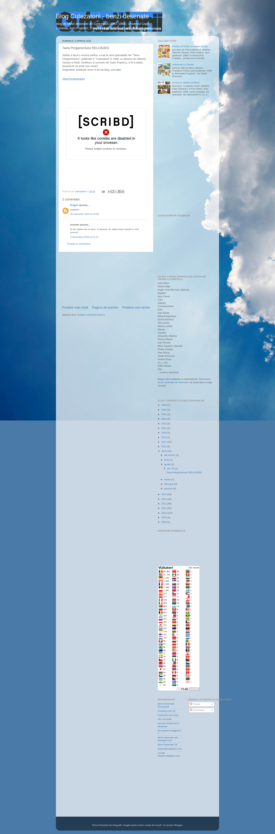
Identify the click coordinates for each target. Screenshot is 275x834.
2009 (164, 517)
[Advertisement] (106, 278)
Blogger (178, 825)
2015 (164, 451)
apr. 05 (171, 468)
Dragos (74, 205)
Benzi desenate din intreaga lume (168, 739)
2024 (164, 414)
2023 (164, 419)
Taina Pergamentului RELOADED (184, 472)
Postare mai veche (136, 307)
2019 (164, 437)
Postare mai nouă (75, 307)
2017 (164, 442)
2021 (164, 428)
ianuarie (168, 488)
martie (167, 479)
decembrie (170, 455)
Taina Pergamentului (73, 78)
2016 (164, 446)
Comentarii (197, 710)
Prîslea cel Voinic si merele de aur (190, 46)
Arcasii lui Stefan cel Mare (185, 82)
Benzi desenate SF (168, 744)
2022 (164, 423)
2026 (164, 405)
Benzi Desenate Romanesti (166, 705)
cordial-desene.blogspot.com (169, 754)
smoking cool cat (166, 711)
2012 (164, 503)
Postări (195, 704)
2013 (164, 499)
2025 (164, 409)
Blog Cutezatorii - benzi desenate (102, 16)
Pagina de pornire (105, 307)
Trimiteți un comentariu (79, 243)
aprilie (167, 464)
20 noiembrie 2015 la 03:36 (84, 214)
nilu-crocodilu (165, 719)
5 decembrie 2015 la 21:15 (84, 237)
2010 (164, 513)
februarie (169, 484)
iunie (167, 460)
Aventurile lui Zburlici (183, 64)
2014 (164, 494)
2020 (164, 432)
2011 (164, 508)
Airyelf (158, 825)
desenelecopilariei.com (170, 748)
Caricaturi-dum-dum (168, 715)
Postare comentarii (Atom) (91, 314)
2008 (164, 522)
